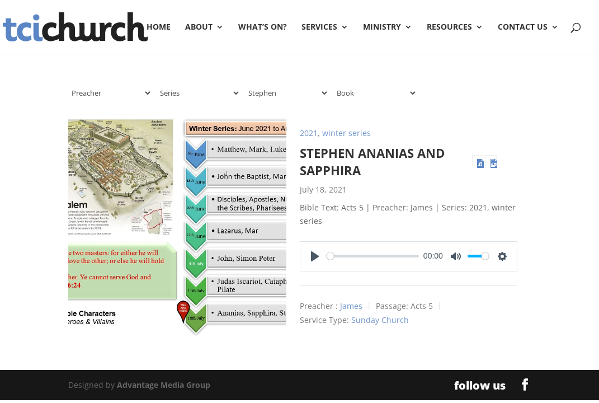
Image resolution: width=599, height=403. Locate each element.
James (351, 306)
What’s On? (262, 27)
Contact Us (523, 27)
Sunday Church (380, 320)
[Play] (315, 256)
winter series (346, 133)
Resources (449, 27)
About (199, 27)
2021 (309, 133)
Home (159, 27)
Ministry (382, 27)
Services (319, 27)
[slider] (373, 256)
